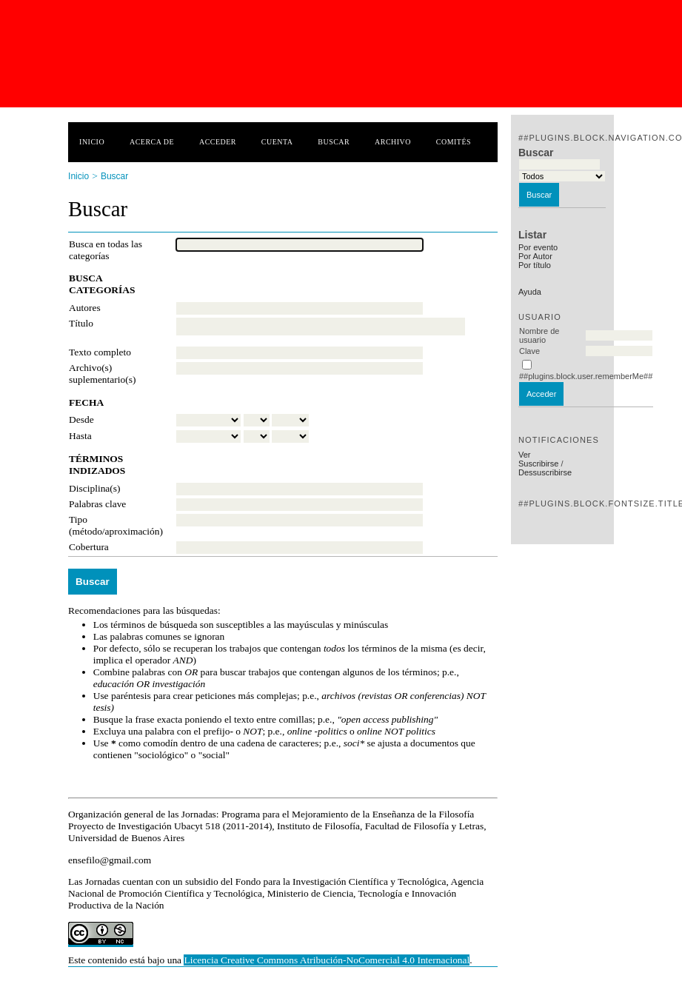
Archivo (393, 142)
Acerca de (152, 142)
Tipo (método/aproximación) (116, 525)
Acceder (217, 142)
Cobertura (89, 546)
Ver (524, 454)
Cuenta (277, 142)
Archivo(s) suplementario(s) (102, 373)
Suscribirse (538, 463)
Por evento (538, 247)
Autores (85, 307)
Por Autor (535, 256)
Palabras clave (97, 503)
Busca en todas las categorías (105, 249)
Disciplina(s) (94, 488)
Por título (534, 265)
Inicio (91, 142)
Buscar (334, 142)
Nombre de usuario (539, 335)
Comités (453, 142)
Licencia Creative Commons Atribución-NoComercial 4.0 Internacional (326, 960)
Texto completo (100, 352)
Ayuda (529, 291)
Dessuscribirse (545, 472)
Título (81, 323)
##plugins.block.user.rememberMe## (585, 376)
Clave (529, 351)
